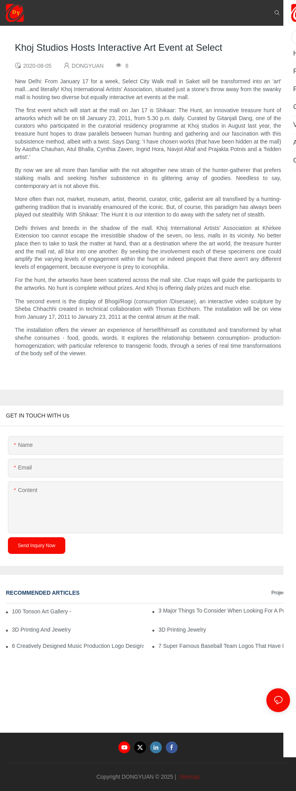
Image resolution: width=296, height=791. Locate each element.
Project (278, 593)
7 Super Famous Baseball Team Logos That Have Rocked (224, 646)
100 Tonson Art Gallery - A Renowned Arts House (42, 611)
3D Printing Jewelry (182, 629)
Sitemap (188, 777)
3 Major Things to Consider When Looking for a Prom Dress (224, 610)
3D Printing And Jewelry (41, 629)
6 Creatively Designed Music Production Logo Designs (78, 646)
